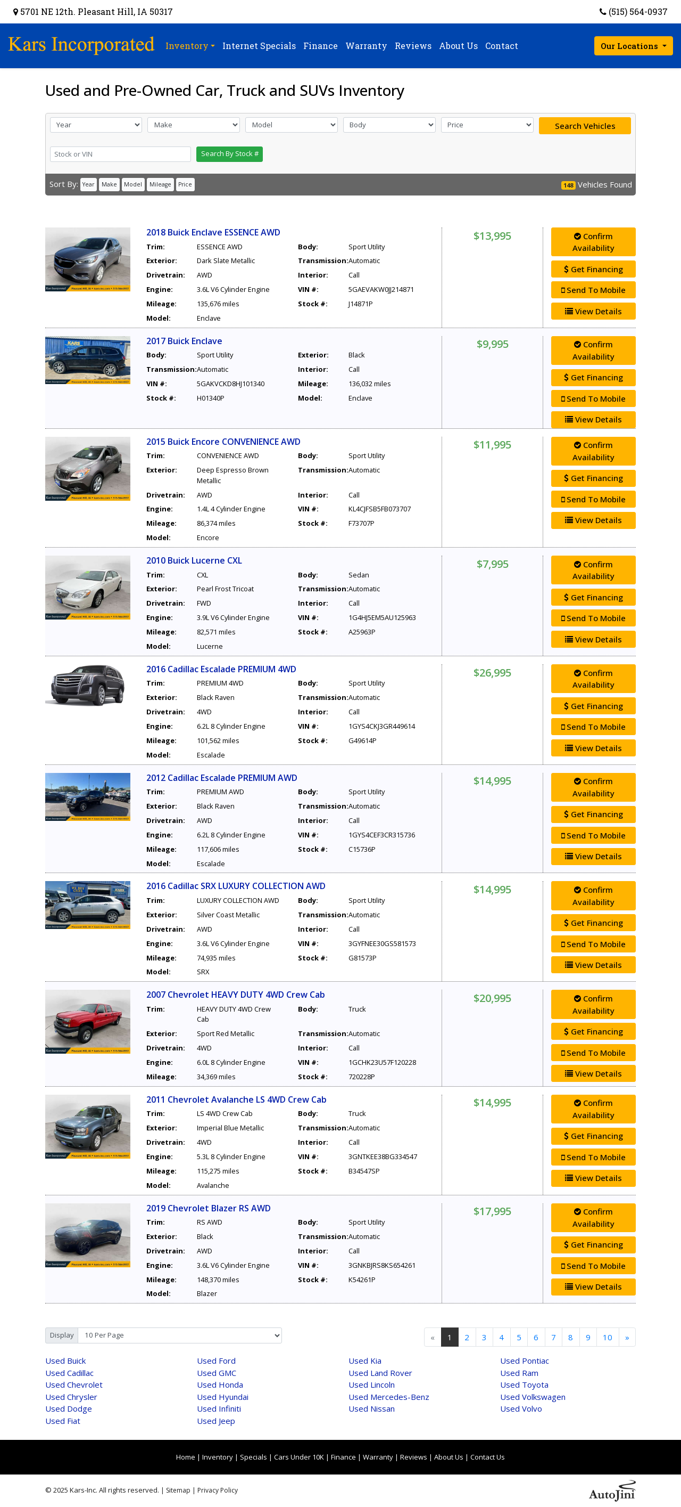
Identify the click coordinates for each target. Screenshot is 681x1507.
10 (607, 1337)
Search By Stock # (230, 153)
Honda (220, 1384)
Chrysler (71, 1396)
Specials (253, 1457)
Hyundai (222, 1396)
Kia (364, 1360)
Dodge (68, 1408)
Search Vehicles (585, 125)
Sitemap (178, 1490)
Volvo (521, 1408)
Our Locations (630, 45)
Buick (65, 1360)
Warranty (378, 1457)
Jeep (216, 1420)
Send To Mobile (593, 289)
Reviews (413, 1457)
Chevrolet (74, 1384)
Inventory (217, 1457)
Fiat (62, 1420)
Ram (519, 1372)
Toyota (524, 1384)
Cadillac (69, 1372)
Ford (216, 1360)
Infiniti (219, 1408)
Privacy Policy (217, 1490)
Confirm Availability (593, 242)
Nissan (371, 1408)
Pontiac (524, 1360)
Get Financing (593, 269)
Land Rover (380, 1372)
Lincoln (371, 1384)
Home (185, 1457)
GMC (216, 1372)
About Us (448, 1457)
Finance (343, 1457)
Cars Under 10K (299, 1457)
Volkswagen (533, 1396)
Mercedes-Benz (388, 1396)
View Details (593, 311)
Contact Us (487, 1457)
